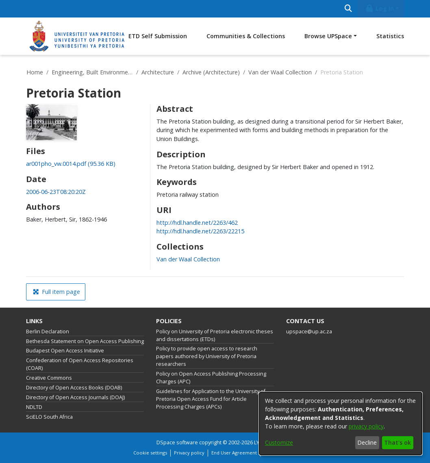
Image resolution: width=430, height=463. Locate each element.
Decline (367, 442)
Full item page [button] (56, 292)
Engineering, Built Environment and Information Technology (92, 72)
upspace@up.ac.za (309, 331)
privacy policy (366, 426)
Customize (279, 442)
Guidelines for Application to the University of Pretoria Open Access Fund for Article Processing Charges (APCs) (210, 399)
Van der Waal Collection (280, 72)
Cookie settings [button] (150, 453)
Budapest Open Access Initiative (65, 350)
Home (34, 72)
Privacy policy (189, 453)
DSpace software (177, 442)
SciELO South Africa (49, 416)
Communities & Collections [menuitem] (245, 36)
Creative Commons (49, 377)
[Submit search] (348, 8)
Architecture (157, 72)
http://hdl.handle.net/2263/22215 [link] (200, 231)
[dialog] (340, 423)
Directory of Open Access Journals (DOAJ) (75, 397)
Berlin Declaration (47, 331)
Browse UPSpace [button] (328, 36)
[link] (70, 163)
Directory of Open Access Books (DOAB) (74, 387)
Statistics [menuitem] (390, 36)
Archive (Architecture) (211, 72)
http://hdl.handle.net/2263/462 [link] (197, 222)
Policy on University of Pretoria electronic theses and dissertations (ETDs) (214, 335)
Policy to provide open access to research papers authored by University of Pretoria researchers (206, 356)
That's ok (397, 442)
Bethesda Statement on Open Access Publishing (85, 341)
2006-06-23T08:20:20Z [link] (56, 192)
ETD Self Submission (157, 36)
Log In (379, 8)
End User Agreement (234, 453)
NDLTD (34, 407)
